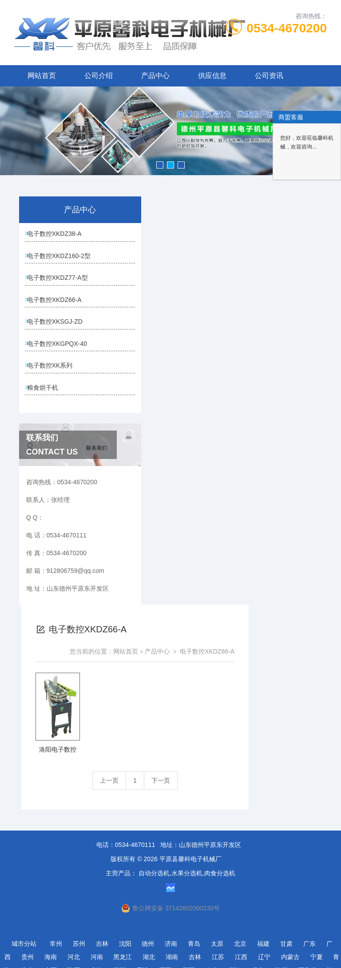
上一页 (187, 372)
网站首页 (42, 75)
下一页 (239, 372)
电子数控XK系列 (53, 451)
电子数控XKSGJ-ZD (45, 384)
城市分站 (24, 917)
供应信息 (212, 75)
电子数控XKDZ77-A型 (48, 312)
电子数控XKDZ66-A (45, 348)
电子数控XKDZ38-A (45, 241)
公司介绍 (98, 75)
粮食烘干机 (45, 476)
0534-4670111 (135, 819)
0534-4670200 (286, 28)
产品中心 (155, 75)
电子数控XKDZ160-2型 (49, 277)
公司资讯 (269, 75)
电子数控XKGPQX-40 (47, 420)
